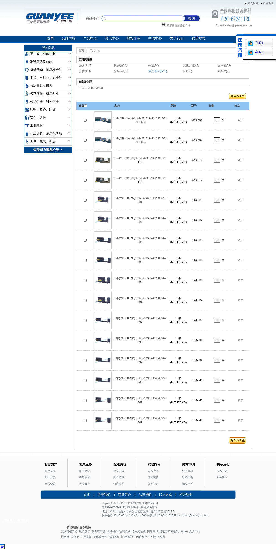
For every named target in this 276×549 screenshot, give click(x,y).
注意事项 (187, 471)
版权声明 (187, 477)
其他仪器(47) (191, 65)
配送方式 (118, 471)
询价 (240, 120)
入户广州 (194, 531)
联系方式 (198, 38)
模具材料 (112, 531)
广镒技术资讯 (157, 536)
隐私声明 (187, 483)
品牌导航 (68, 38)
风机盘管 (84, 531)
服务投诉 (222, 477)
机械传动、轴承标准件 (46, 69)
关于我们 (177, 38)
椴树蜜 (65, 536)
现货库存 (133, 38)
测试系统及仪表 (41, 62)
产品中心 (90, 38)
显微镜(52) (224, 65)
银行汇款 (50, 477)
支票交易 (50, 483)
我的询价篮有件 (176, 25)
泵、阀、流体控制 (43, 54)
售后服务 (84, 483)
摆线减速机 (100, 536)
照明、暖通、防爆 (43, 109)
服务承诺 (84, 471)
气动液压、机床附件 (44, 93)
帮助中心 (155, 38)
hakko (184, 531)
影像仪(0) (223, 71)
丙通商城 (152, 531)
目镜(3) (187, 71)
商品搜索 (92, 18)
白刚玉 (75, 536)
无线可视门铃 (69, 531)
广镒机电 (141, 503)
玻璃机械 (124, 531)
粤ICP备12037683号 (114, 507)
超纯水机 (113, 536)
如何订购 (153, 483)
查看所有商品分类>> (48, 150)
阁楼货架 (86, 536)
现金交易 (50, 471)
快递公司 (118, 483)
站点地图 (268, 3)
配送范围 (118, 477)
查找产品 (153, 471)
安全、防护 (38, 117)
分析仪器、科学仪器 (44, 101)
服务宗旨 (84, 477)
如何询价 (153, 477)
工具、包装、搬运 (43, 141)
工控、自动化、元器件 (46, 77)
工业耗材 (36, 125)
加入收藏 (252, 3)
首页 (50, 38)
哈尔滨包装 (139, 531)
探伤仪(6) (85, 71)
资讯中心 (112, 38)
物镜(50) (153, 65)
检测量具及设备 (41, 85)
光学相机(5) (121, 71)
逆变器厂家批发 (169, 531)
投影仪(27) (120, 65)
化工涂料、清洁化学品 (46, 133)
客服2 (255, 52)
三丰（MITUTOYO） (92, 87)
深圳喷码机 (98, 531)
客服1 (255, 43)
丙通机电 (141, 536)
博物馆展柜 (128, 536)
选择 (81, 105)
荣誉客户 (124, 494)
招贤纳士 (185, 494)
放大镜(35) (85, 65)
